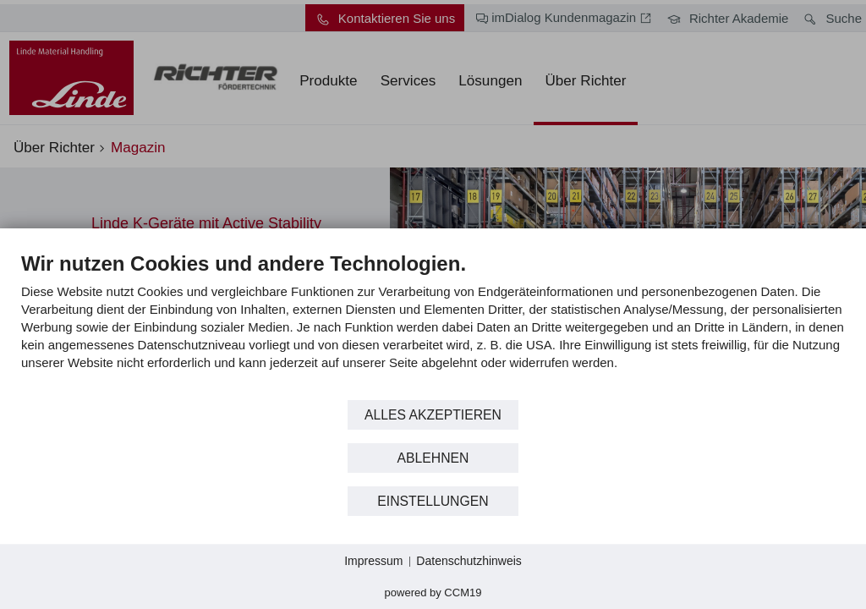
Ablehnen (433, 458)
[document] (433, 323)
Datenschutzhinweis (469, 561)
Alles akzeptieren (433, 415)
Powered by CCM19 (433, 592)
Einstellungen (432, 501)
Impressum (373, 561)
